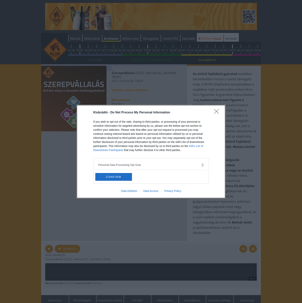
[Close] (217, 112)
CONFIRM (113, 176)
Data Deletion (129, 190)
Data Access (150, 190)
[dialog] (151, 151)
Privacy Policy (172, 190)
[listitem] (151, 165)
